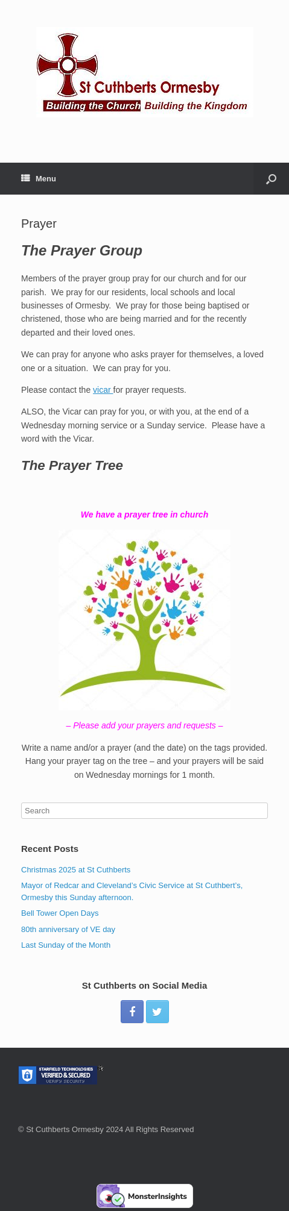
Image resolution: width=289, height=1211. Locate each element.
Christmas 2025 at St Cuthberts (75, 869)
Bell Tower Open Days (59, 913)
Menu (38, 178)
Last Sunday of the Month (65, 945)
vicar (103, 390)
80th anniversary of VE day (68, 929)
